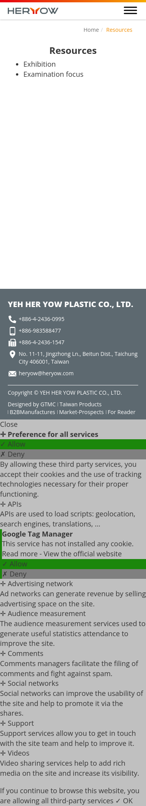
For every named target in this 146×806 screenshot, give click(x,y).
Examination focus (53, 74)
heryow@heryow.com (46, 373)
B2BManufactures (32, 412)
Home (91, 29)
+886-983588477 (40, 330)
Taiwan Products (81, 404)
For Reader (121, 412)
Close (9, 424)
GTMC (48, 404)
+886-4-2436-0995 (42, 319)
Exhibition (39, 64)
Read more (21, 553)
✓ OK (124, 800)
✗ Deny (12, 454)
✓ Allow (12, 444)
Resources (119, 29)
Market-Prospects (81, 412)
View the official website (83, 553)
